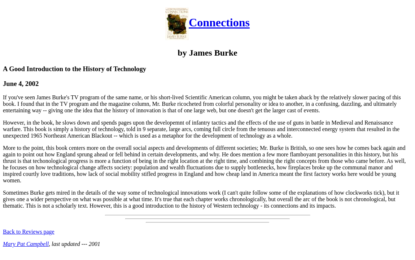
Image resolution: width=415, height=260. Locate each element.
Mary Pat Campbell (26, 244)
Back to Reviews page (28, 232)
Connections (219, 22)
